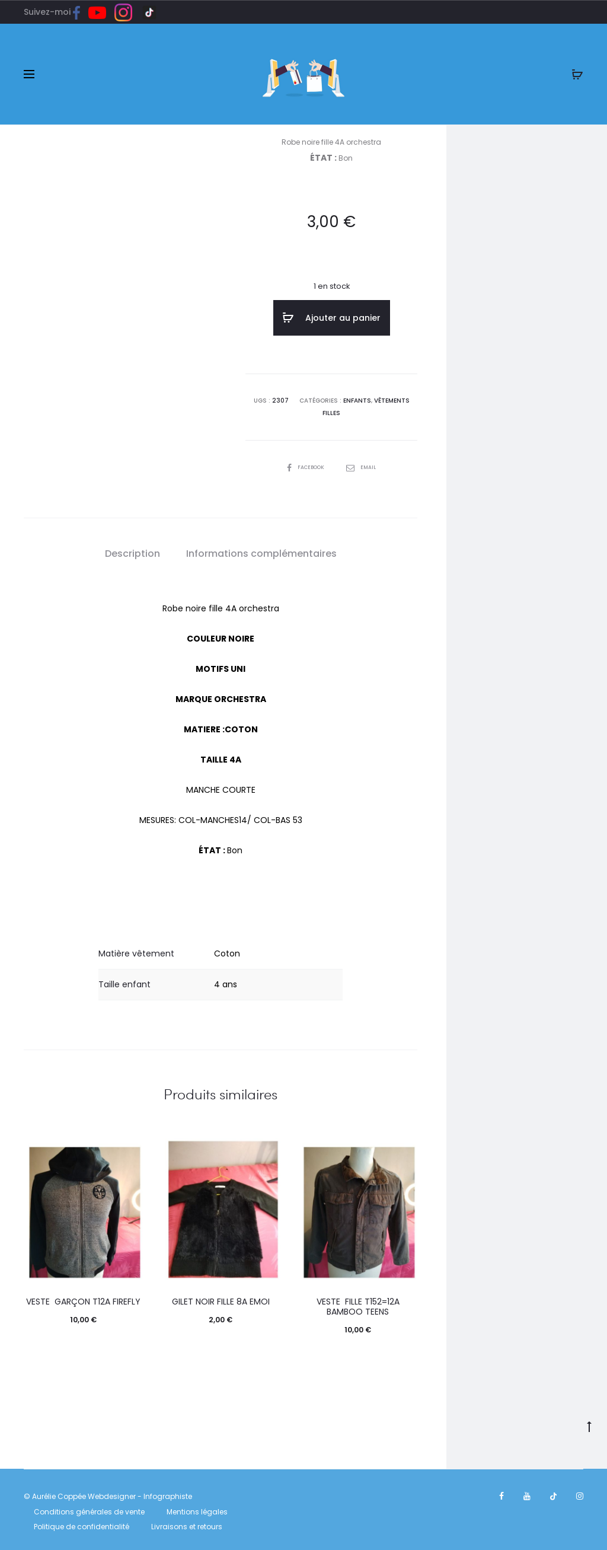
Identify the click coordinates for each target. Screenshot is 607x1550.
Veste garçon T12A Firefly (83, 1298)
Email (363, 464)
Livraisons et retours (186, 1523)
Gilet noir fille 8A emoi (221, 1298)
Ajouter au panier (331, 318)
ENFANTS (357, 398)
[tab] (132, 551)
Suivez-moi (56, 12)
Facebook (305, 464)
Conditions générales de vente (89, 1508)
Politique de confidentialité (81, 1523)
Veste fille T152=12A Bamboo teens (358, 1303)
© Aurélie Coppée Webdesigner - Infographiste (108, 1493)
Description (132, 550)
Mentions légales (197, 1508)
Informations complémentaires (261, 550)
